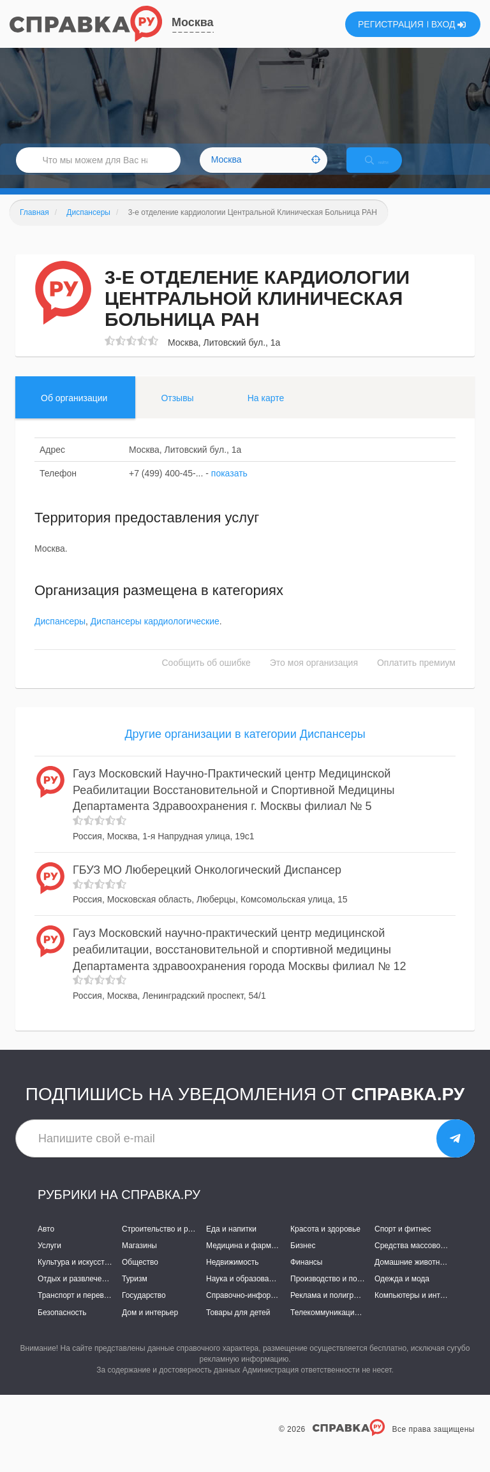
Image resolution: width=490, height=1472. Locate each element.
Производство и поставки (335, 1292)
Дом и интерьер (150, 1325)
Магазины (139, 1259)
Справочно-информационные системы (275, 1309)
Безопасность (62, 1325)
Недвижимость (232, 1275)
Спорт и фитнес (403, 1242)
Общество (140, 1275)
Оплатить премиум (416, 676)
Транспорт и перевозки (78, 1309)
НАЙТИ (388, 168)
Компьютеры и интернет (418, 1309)
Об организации (74, 411)
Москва (193, 22)
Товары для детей (238, 1325)
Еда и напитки (231, 1242)
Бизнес (302, 1259)
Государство (144, 1309)
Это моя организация (314, 676)
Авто (46, 1242)
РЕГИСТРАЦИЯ (391, 24)
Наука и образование (243, 1292)
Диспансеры (59, 634)
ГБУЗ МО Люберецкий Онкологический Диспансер (207, 883)
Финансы (306, 1275)
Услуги (49, 1259)
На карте (266, 411)
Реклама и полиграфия (331, 1309)
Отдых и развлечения (76, 1292)
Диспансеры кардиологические (155, 634)
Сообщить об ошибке (206, 676)
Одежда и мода (402, 1292)
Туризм (134, 1292)
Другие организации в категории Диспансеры (244, 747)
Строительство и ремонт (165, 1242)
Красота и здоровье (325, 1242)
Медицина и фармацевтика (255, 1259)
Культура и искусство (75, 1275)
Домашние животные (412, 1275)
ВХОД (448, 24)
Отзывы (177, 411)
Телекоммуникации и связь (338, 1325)
